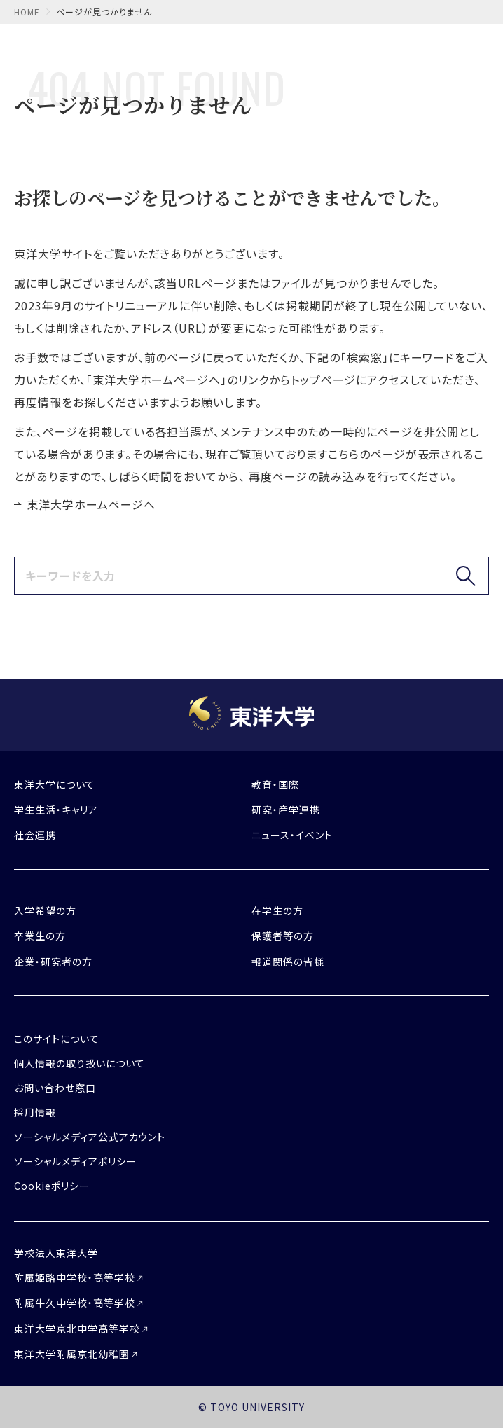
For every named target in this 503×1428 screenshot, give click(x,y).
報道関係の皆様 (288, 962)
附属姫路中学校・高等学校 (74, 1277)
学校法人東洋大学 (56, 1253)
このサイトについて (56, 1039)
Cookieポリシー (52, 1186)
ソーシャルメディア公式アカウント (89, 1137)
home (27, 12)
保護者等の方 (283, 936)
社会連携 (35, 835)
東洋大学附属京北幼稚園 (72, 1354)
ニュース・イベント (292, 835)
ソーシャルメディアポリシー (75, 1161)
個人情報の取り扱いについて (79, 1063)
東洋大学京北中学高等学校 (77, 1329)
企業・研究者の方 (53, 962)
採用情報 (35, 1112)
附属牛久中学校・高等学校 (74, 1303)
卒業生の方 (40, 936)
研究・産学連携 (286, 810)
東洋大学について (54, 784)
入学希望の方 (45, 910)
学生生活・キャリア (56, 810)
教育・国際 (275, 784)
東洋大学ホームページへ (91, 504)
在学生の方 (277, 910)
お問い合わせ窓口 (55, 1088)
